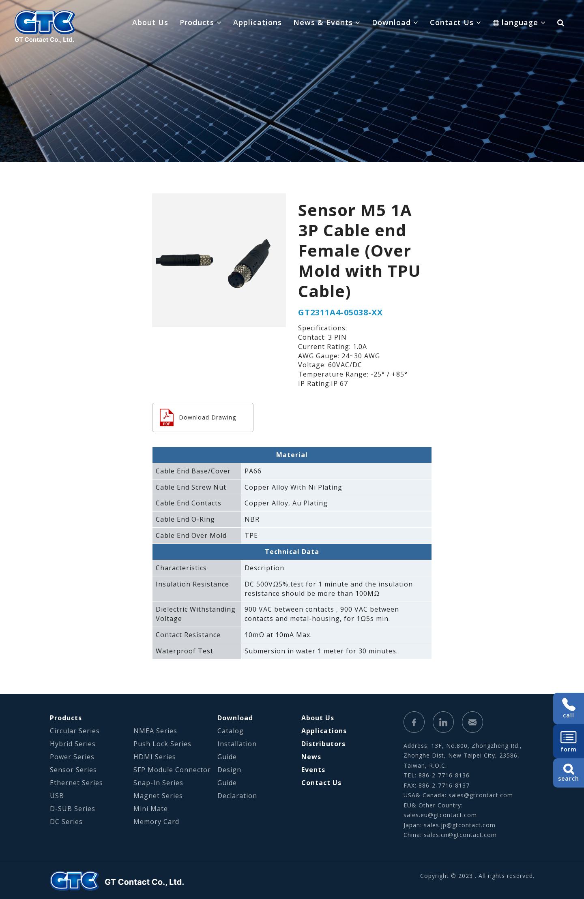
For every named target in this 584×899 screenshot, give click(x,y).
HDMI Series (154, 756)
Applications (257, 22)
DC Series (66, 821)
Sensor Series (73, 769)
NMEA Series (155, 730)
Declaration (237, 795)
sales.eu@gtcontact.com (440, 815)
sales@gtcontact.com (481, 795)
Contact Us (321, 782)
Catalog (230, 730)
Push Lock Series (162, 743)
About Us (150, 22)
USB (57, 795)
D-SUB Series (72, 808)
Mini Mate (150, 808)
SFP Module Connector (172, 769)
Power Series (72, 756)
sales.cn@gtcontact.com (460, 835)
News (311, 756)
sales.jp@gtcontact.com (460, 825)
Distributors (323, 743)
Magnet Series (158, 795)
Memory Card (156, 821)
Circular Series (75, 730)
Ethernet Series (76, 782)
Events (313, 769)
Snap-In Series (158, 782)
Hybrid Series (73, 743)
